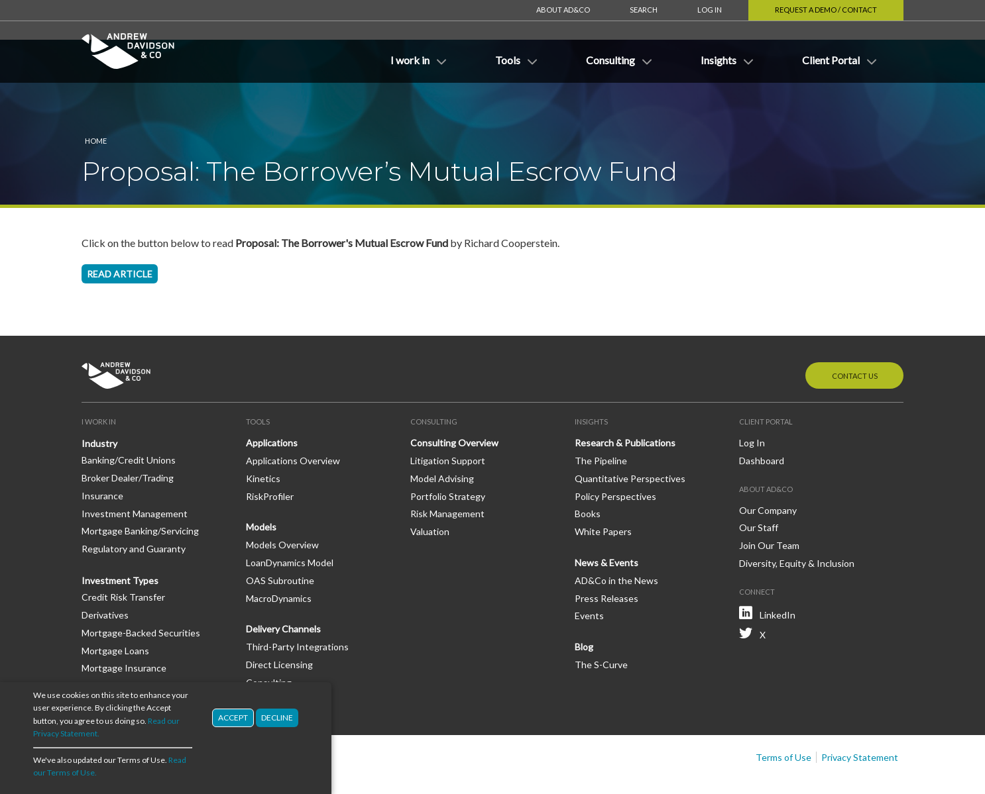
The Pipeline (601, 420)
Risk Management (447, 473)
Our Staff (758, 487)
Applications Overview (293, 420)
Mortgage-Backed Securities (141, 593)
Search (644, 9)
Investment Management (135, 473)
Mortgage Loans (115, 611)
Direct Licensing (279, 624)
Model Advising (442, 438)
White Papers (603, 491)
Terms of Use (783, 717)
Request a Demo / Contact (826, 9)
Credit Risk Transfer (123, 557)
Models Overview (282, 505)
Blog (584, 607)
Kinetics (263, 438)
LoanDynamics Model (289, 522)
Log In (709, 9)
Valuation (429, 491)
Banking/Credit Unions (129, 420)
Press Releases (606, 558)
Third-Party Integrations (297, 607)
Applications (272, 403)
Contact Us (855, 336)
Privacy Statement (859, 717)
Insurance (102, 456)
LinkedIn (777, 575)
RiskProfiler (270, 456)
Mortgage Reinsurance (129, 646)
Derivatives (105, 575)
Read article (119, 234)
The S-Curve (601, 624)
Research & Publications (625, 403)
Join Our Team (769, 505)
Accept (233, 717)
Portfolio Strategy (447, 456)
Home (96, 101)
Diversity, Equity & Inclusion (796, 523)
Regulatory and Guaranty (134, 509)
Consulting (269, 642)
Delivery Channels (283, 589)
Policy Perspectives (615, 456)
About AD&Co (563, 9)
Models (261, 487)
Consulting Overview (454, 403)
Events (589, 575)
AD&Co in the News (616, 540)
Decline (277, 717)
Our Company (768, 470)
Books (588, 473)
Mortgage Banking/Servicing (140, 491)
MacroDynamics (279, 558)
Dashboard (761, 420)
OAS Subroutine (280, 540)
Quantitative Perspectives (630, 438)
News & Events (606, 522)
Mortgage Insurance (124, 628)
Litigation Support (447, 420)
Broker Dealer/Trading (128, 438)
